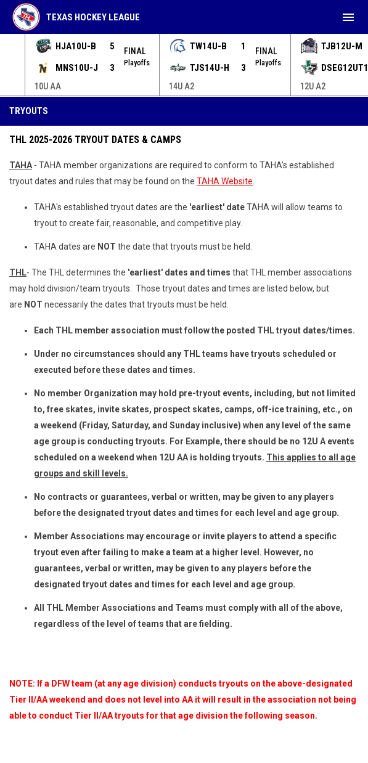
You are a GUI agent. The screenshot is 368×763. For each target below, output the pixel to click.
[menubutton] (348, 17)
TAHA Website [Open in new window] (225, 181)
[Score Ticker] (184, 65)
